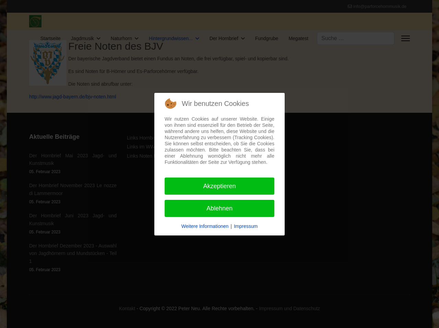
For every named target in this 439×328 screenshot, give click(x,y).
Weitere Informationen (204, 226)
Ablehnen (219, 208)
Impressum (246, 226)
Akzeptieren (219, 186)
